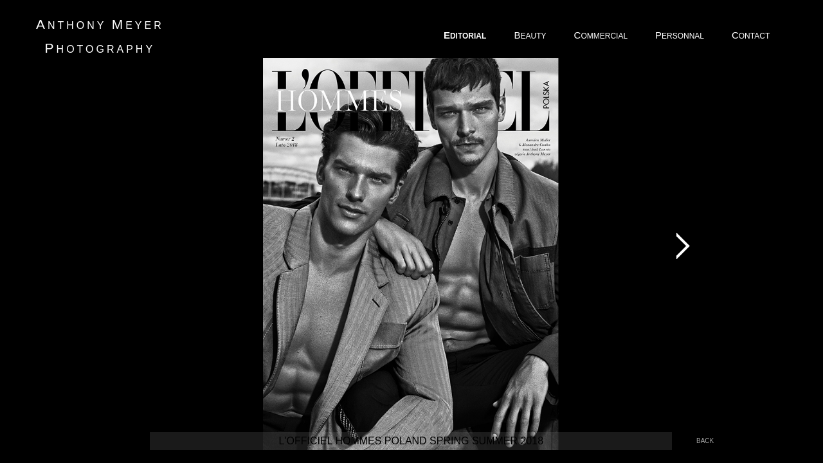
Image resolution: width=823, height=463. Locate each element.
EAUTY (531, 35)
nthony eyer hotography (100, 36)
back (705, 440)
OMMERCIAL (601, 35)
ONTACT (752, 35)
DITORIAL (466, 35)
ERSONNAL (680, 35)
